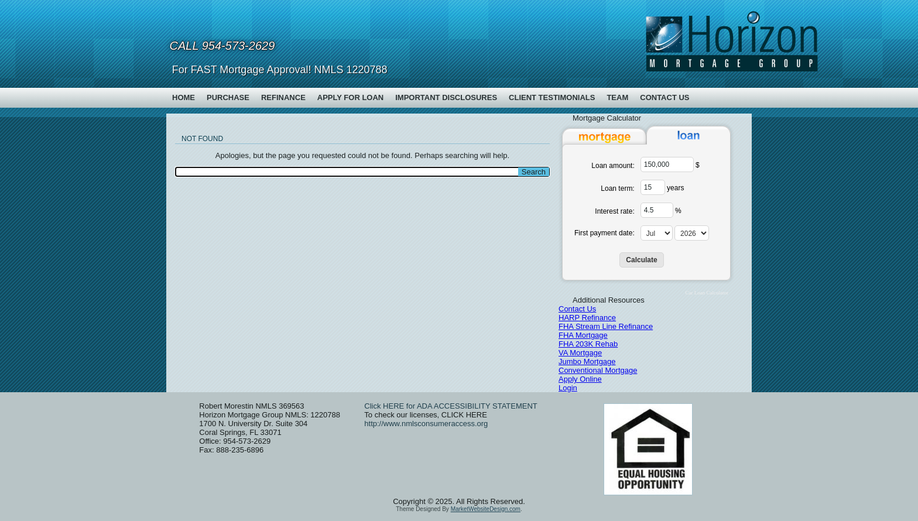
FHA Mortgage (583, 335)
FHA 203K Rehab (588, 344)
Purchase (228, 97)
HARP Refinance (587, 317)
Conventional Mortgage (598, 370)
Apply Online (580, 379)
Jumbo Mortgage (587, 361)
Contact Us (664, 97)
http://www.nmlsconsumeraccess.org (426, 423)
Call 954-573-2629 (222, 45)
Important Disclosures (446, 97)
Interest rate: (614, 211)
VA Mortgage (580, 352)
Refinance (283, 97)
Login (568, 387)
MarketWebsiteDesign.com (485, 509)
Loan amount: (612, 166)
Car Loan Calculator (707, 293)
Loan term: (617, 188)
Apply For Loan (350, 97)
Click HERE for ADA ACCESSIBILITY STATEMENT (450, 406)
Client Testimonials (552, 97)
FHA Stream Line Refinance (606, 326)
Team (617, 97)
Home (183, 97)
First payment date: (604, 233)
